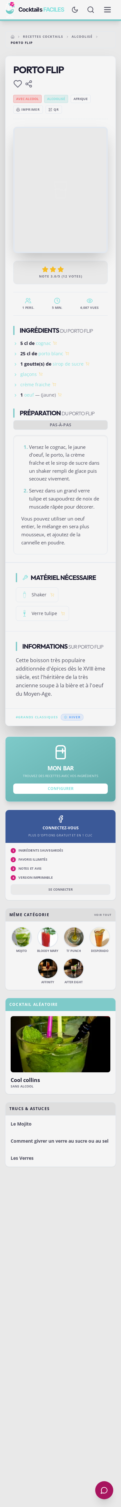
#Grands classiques (37, 717)
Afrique (81, 98)
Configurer (61, 788)
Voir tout (103, 914)
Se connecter (60, 889)
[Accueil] (13, 37)
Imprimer (28, 109)
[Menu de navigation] (107, 9)
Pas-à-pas (60, 425)
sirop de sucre (68, 364)
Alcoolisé (82, 36)
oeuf (29, 395)
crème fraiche (35, 384)
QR (53, 109)
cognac (43, 343)
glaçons (28, 374)
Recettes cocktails (43, 36)
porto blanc (50, 353)
